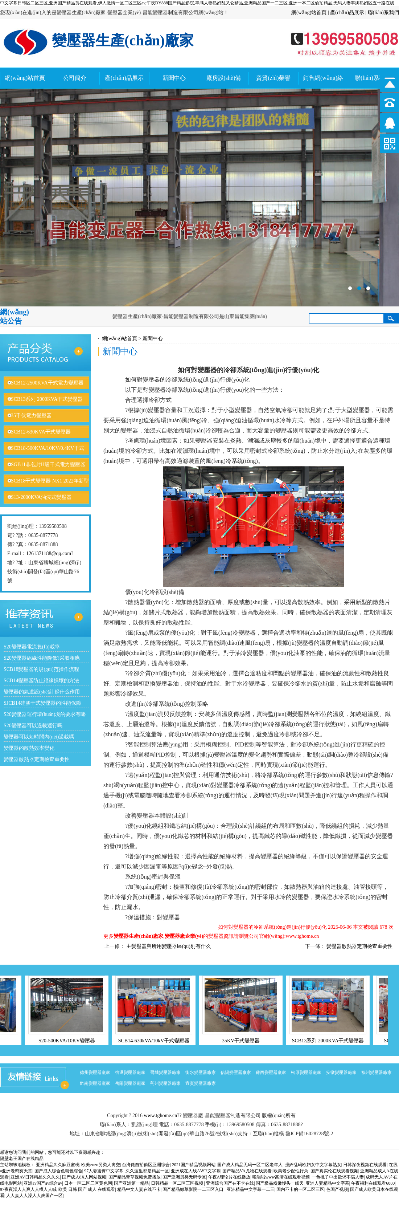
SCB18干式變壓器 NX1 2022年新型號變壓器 (46, 487)
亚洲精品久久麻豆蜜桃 (57, 1164)
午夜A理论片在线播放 (229, 1177)
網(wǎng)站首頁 (308, 12)
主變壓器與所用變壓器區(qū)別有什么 (168, 946)
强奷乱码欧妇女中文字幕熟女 (313, 1164)
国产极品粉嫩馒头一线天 (280, 1183)
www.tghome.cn (160, 1115)
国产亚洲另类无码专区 (184, 1177)
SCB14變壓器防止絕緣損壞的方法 (41, 680)
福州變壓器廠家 (376, 1072)
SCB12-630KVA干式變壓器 (41, 432)
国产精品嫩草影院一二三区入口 (194, 1189)
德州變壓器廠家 (95, 1072)
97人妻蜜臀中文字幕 (103, 1170)
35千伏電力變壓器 (31, 415)
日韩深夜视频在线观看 (365, 1164)
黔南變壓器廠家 (95, 1083)
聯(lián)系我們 (383, 12)
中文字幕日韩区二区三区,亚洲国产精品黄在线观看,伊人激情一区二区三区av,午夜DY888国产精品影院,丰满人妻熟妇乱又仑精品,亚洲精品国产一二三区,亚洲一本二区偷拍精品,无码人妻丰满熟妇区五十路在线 (197, 2)
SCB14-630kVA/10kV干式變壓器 (157, 1040)
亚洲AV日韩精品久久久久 (35, 1177)
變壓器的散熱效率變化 (29, 748)
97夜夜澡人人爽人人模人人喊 (28, 1189)
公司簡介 (74, 78)
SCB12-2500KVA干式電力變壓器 (47, 383)
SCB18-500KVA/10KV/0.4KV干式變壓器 (44, 454)
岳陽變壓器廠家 (130, 1083)
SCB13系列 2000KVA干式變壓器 (47, 399)
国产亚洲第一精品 (131, 1183)
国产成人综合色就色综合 (58, 1170)
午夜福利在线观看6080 (373, 1183)
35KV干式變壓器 (244, 1040)
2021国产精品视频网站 (193, 1164)
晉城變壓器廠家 (165, 1072)
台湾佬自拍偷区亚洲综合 (146, 1164)
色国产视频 (337, 1189)
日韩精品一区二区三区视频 (177, 1183)
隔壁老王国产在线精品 (22, 1158)
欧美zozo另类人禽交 (100, 1164)
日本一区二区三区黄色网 (88, 1183)
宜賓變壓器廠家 (200, 1083)
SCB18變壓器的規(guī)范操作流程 (41, 669)
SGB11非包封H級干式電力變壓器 (48, 464)
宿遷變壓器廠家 (130, 1072)
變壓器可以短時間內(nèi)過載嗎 (39, 737)
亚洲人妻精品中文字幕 (327, 1183)
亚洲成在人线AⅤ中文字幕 (196, 1170)
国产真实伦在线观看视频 (334, 1170)
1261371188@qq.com (48, 553)
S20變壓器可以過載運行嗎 (33, 725)
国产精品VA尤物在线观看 (247, 1170)
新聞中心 (174, 78)
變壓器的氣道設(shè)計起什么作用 (42, 692)
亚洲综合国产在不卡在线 (230, 1183)
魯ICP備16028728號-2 (309, 1133)
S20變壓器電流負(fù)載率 (32, 647)
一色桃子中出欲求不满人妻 (338, 1177)
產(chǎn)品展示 (347, 12)
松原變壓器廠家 (306, 1072)
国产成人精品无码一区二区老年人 (250, 1164)
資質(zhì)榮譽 (273, 78)
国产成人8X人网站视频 (84, 1177)
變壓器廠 (199, 197)
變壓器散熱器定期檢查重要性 (37, 759)
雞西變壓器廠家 (271, 1072)
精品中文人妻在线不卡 (139, 1189)
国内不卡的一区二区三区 (300, 1189)
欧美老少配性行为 (290, 1170)
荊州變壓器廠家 (165, 1083)
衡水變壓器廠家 (200, 1072)
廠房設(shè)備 (223, 78)
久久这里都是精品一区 (147, 1170)
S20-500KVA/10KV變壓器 (70, 1040)
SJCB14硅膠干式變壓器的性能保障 (42, 703)
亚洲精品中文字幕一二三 (251, 1189)
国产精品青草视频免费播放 (134, 1177)
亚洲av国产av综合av (43, 1183)
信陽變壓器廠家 (236, 1072)
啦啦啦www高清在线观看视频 (281, 1177)
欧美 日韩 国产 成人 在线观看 (86, 1189)
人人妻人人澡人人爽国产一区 (34, 1195)
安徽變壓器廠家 (341, 1072)
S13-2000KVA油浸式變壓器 (41, 497)
